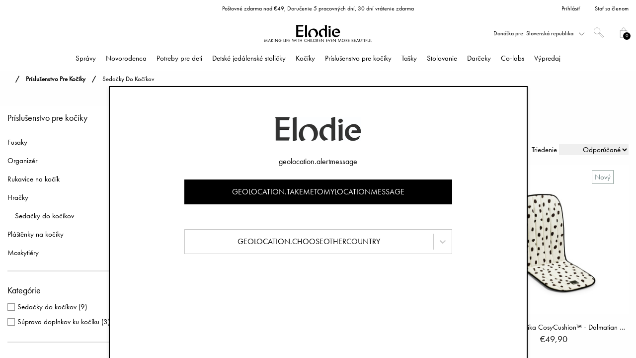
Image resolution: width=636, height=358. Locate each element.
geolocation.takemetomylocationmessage (318, 191)
